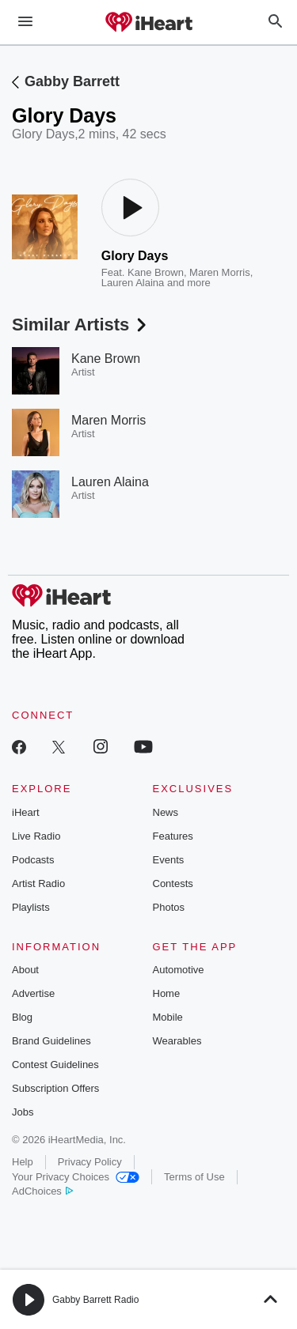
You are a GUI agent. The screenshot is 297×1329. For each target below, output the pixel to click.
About (25, 970)
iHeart (26, 812)
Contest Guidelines (55, 1064)
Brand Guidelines (51, 1041)
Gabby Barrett (72, 81)
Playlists (31, 907)
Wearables (177, 1041)
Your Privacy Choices (75, 1177)
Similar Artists (81, 324)
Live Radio (36, 836)
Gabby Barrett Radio (95, 1299)
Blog (22, 1017)
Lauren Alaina (133, 283)
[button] (28, 1300)
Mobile (168, 1017)
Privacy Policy (90, 1162)
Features (173, 836)
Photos (169, 907)
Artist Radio (38, 883)
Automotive (178, 970)
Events (169, 860)
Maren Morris (219, 272)
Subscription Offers (55, 1088)
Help (22, 1162)
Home (167, 993)
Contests (173, 883)
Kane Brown (156, 272)
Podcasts (33, 860)
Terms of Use (194, 1177)
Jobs (22, 1112)
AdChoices (42, 1191)
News (166, 812)
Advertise (33, 993)
